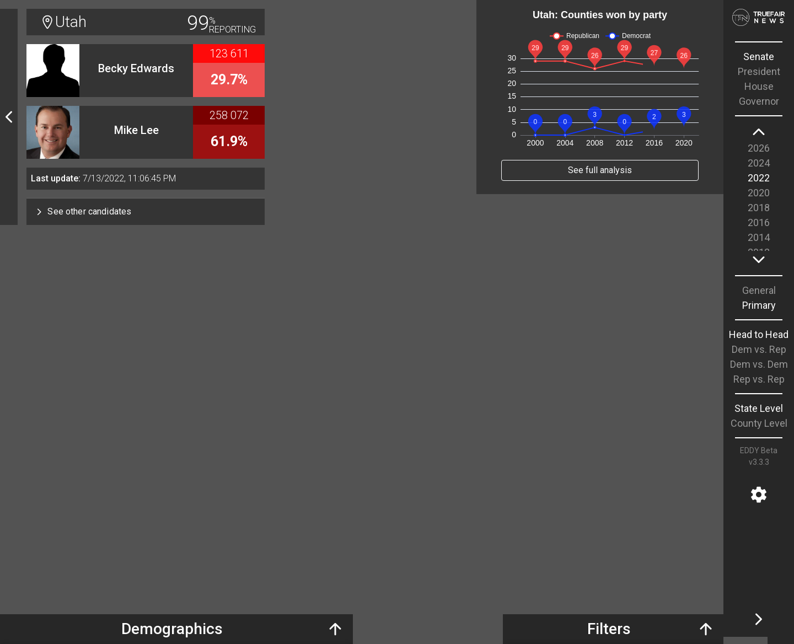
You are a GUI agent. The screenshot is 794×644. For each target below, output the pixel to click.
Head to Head (758, 334)
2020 (759, 192)
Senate (758, 56)
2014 (759, 237)
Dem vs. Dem (759, 364)
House (759, 86)
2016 (759, 222)
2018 (759, 207)
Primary (759, 305)
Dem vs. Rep (759, 349)
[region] (758, 196)
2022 (759, 178)
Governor (759, 101)
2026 (759, 148)
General (759, 290)
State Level (758, 408)
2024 (759, 163)
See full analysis (600, 170)
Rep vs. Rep (759, 379)
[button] (145, 211)
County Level (759, 423)
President (759, 71)
